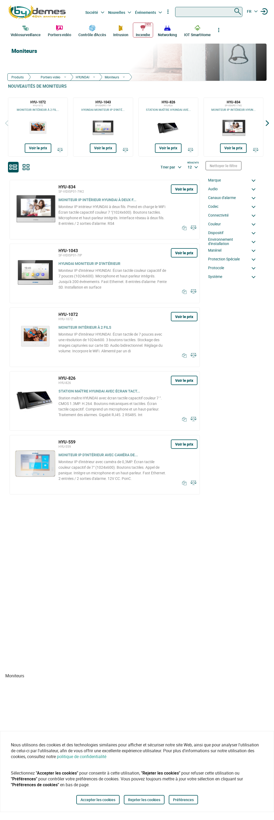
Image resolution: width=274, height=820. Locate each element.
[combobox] (208, 12)
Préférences (183, 799)
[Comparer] (60, 149)
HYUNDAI (82, 77)
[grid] (26, 167)
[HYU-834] (233, 127)
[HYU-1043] (103, 127)
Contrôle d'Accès (92, 30)
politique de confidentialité (81, 756)
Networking (167, 30)
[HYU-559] (104, 464)
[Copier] (183, 228)
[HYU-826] (168, 127)
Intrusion (120, 30)
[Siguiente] (267, 123)
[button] (233, 180)
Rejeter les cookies (144, 799)
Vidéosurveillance (26, 30)
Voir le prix (38, 147)
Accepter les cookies (98, 799)
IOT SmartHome (197, 30)
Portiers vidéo (59, 30)
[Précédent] (6, 123)
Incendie (143, 30)
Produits (17, 77)
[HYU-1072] (37, 127)
